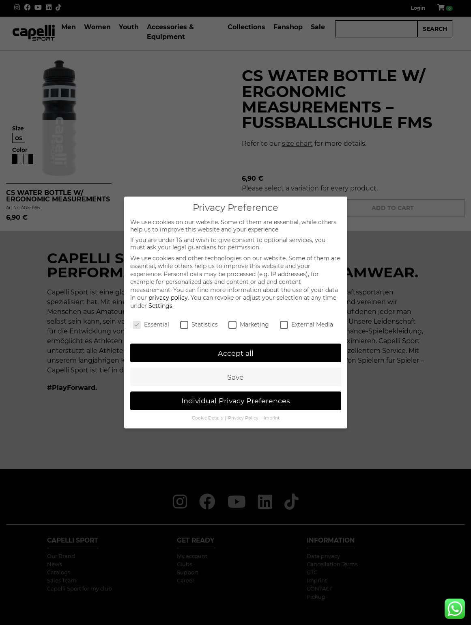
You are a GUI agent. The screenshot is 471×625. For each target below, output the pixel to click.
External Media (306, 324)
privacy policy (168, 297)
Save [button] (235, 377)
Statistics (199, 324)
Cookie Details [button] (208, 418)
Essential (151, 324)
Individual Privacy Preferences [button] (235, 400)
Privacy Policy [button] (244, 418)
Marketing (248, 324)
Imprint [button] (272, 418)
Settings (160, 305)
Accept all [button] (236, 353)
